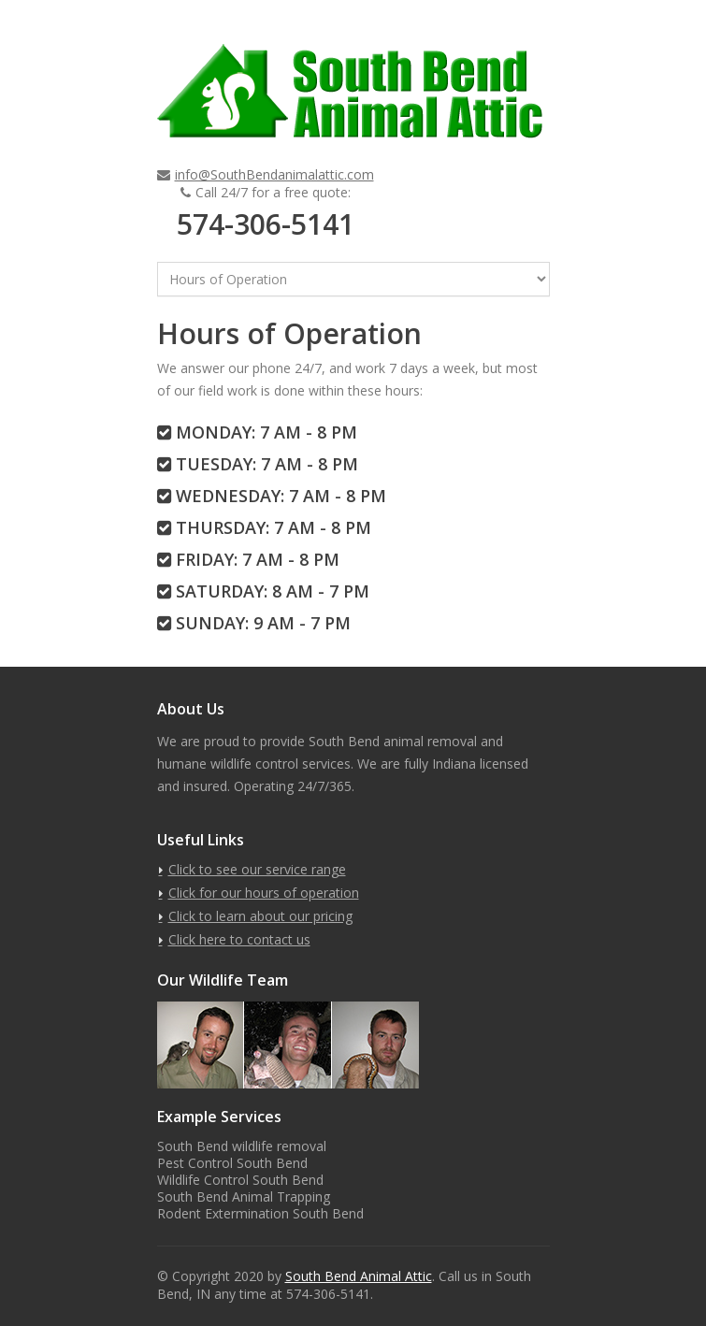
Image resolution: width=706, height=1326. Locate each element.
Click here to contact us (239, 939)
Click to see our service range (257, 869)
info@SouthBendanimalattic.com (274, 174)
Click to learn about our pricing (260, 916)
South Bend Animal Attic (358, 1276)
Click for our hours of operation (263, 892)
